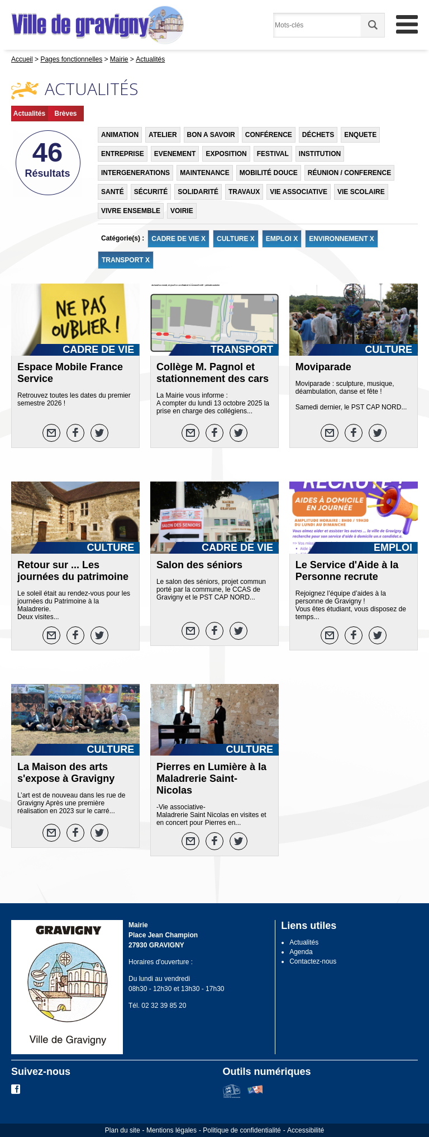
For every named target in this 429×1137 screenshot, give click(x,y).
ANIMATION (120, 135)
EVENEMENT (175, 154)
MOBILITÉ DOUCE (269, 173)
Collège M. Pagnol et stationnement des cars (212, 372)
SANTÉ (112, 192)
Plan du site (122, 1130)
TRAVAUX (244, 192)
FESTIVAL (273, 154)
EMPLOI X (282, 239)
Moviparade (323, 366)
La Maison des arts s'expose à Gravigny (66, 772)
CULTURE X (236, 239)
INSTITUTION (320, 154)
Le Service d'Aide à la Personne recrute (346, 570)
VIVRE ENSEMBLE (130, 211)
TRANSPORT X (126, 260)
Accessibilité (305, 1130)
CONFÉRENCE (268, 135)
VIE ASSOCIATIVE (298, 192)
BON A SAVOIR (211, 135)
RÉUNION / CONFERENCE (349, 173)
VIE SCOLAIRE (361, 192)
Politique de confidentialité (241, 1130)
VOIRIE (181, 211)
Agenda (300, 952)
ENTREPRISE (122, 154)
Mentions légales (171, 1130)
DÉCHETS (318, 135)
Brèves (65, 113)
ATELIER (163, 135)
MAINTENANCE (205, 173)
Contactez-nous (312, 961)
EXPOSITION (226, 154)
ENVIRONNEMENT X (341, 239)
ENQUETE (360, 135)
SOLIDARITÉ (198, 192)
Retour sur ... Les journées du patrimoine (72, 570)
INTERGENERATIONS (135, 173)
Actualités (29, 113)
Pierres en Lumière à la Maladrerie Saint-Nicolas (211, 778)
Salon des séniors (199, 564)
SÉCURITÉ (151, 192)
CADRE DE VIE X (178, 239)
